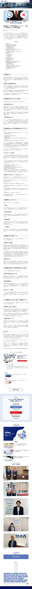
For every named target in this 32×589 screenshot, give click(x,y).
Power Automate (18, 581)
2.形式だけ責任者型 (9, 54)
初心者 (16, 576)
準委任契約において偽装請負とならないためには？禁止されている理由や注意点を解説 (21, 457)
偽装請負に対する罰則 (10, 59)
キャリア (9, 578)
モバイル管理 (21, 578)
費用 (12, 573)
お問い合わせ (27, 1)
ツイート (6, 9)
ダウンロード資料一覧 (28, 1)
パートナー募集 (25, 1)
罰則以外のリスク (9, 60)
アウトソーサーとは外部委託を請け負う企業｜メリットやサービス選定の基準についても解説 (21, 444)
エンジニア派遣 (6, 576)
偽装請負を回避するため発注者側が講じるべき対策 (13, 61)
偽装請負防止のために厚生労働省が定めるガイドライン (13, 49)
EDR (5, 581)
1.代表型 (8, 53)
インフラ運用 (24, 581)
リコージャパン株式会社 (7, 496)
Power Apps (12, 581)
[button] (31, 1)
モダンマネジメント (7, 573)
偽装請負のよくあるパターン (10, 52)
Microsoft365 (21, 573)
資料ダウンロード (16, 412)
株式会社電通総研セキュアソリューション (9, 480)
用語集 (8, 581)
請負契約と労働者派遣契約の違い (11, 44)
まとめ (6, 69)
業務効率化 (13, 578)
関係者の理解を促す (10, 63)
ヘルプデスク (25, 576)
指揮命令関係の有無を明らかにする (12, 62)
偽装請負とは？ (8, 43)
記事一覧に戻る (16, 389)
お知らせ (16, 563)
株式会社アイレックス (7, 515)
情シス (5, 578)
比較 (17, 578)
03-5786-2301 (24, 1)
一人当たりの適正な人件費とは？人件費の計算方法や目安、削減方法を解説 (21, 451)
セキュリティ (16, 573)
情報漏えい (11, 576)
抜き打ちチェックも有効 (10, 64)
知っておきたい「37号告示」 (11, 50)
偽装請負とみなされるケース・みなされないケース (14, 51)
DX (25, 573)
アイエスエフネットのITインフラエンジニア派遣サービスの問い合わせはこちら (15, 348)
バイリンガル (20, 576)
